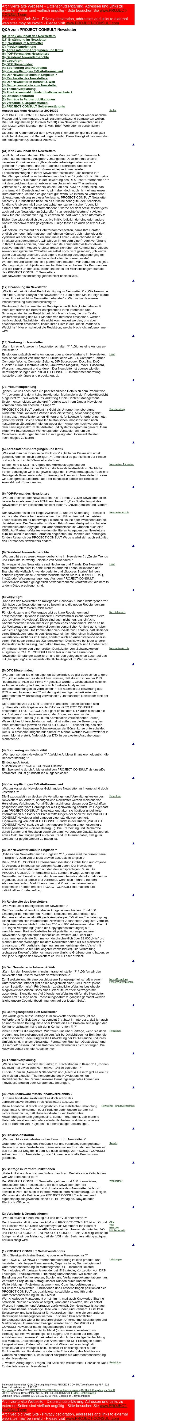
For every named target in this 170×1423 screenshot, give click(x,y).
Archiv (112, 110)
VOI (111, 1224)
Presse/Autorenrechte (121, 981)
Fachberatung (117, 409)
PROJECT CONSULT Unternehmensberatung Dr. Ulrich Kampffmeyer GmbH (72, 1390)
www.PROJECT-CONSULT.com (92, 23)
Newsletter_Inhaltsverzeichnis (118, 1105)
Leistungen (115, 1259)
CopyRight (8, 1390)
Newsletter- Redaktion (121, 464)
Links (112, 354)
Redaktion (115, 1030)
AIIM (112, 1222)
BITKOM (114, 1227)
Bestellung (115, 796)
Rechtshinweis (117, 612)
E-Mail (74, 1393)
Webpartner (115, 1180)
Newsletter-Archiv (119, 512)
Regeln (113, 1143)
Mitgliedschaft (117, 1230)
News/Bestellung (118, 979)
